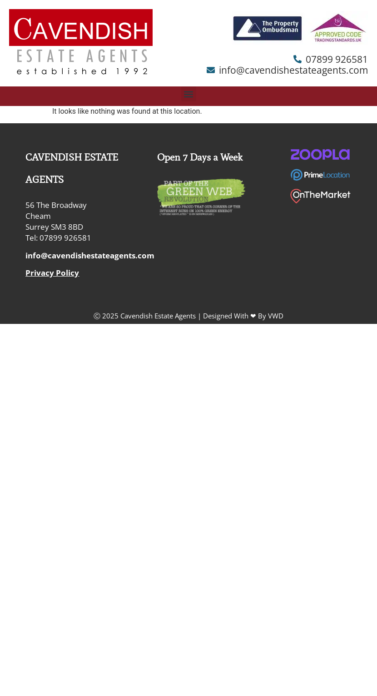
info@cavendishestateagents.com (89, 255)
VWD (275, 315)
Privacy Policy (52, 272)
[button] (188, 93)
